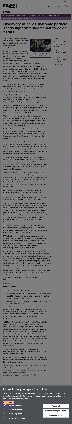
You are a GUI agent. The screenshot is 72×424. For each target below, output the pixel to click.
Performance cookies (14, 418)
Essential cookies (12, 405)
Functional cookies (13, 409)
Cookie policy (8, 402)
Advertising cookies (13, 414)
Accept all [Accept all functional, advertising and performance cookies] (56, 406)
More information (56, 415)
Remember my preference (55, 411)
